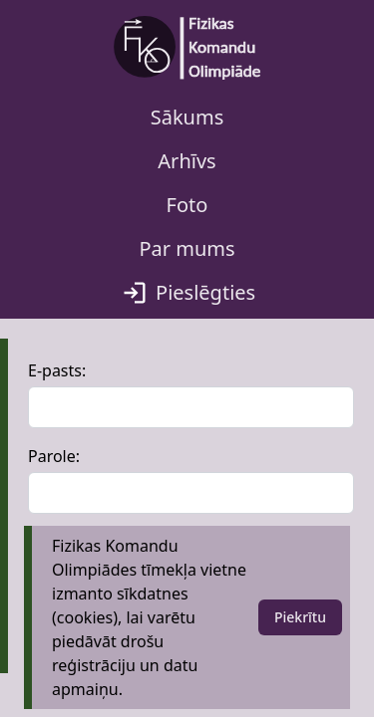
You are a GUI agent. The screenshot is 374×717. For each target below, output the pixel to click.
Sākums (187, 117)
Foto (187, 204)
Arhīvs (186, 160)
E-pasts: (57, 370)
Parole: (54, 456)
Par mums (186, 248)
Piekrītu (300, 616)
